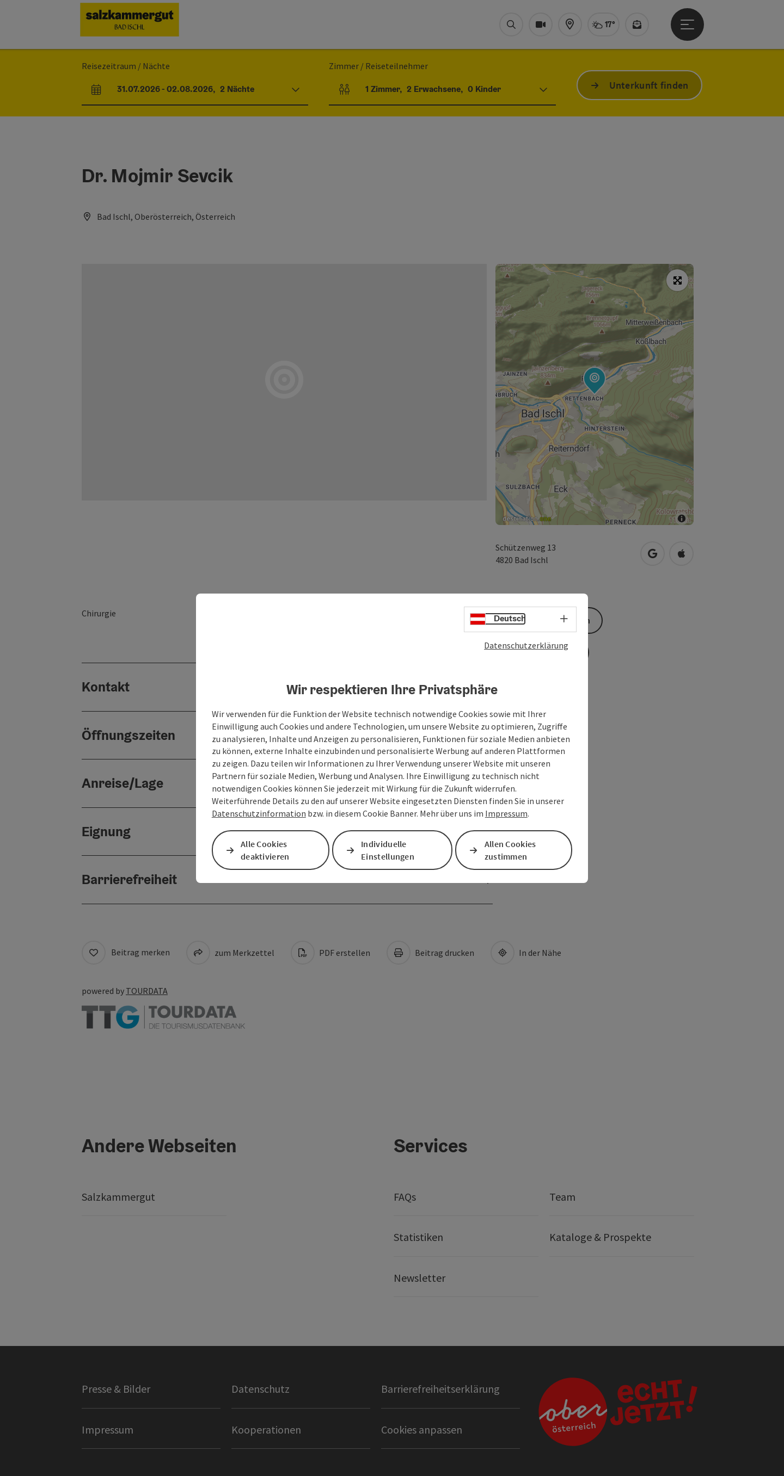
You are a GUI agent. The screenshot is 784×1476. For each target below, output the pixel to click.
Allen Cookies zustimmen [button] (510, 850)
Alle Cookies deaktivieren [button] (265, 850)
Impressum (506, 813)
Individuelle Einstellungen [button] (387, 850)
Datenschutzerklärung (526, 644)
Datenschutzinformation (259, 813)
